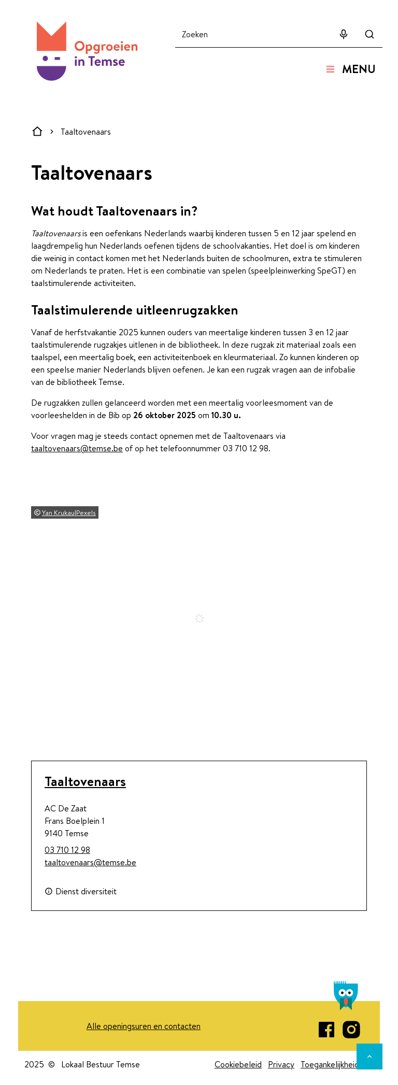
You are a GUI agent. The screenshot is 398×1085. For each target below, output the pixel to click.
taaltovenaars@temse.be (77, 448)
